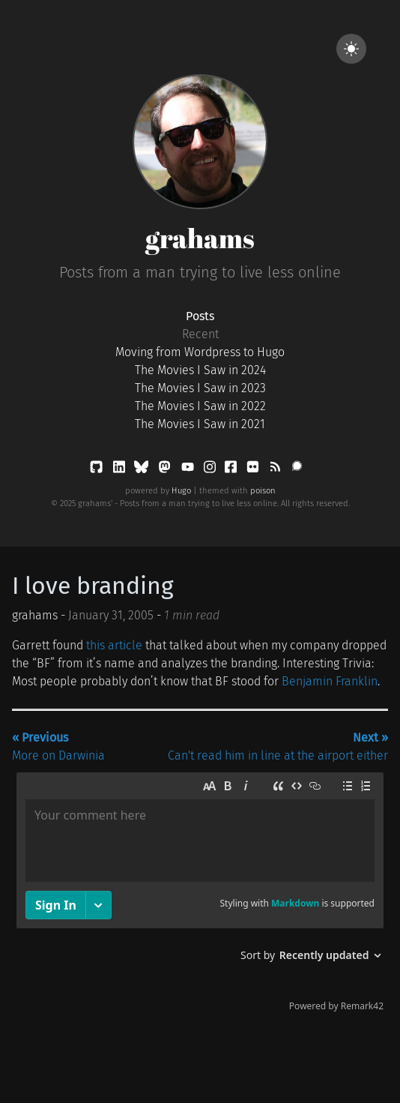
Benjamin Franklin (330, 681)
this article (114, 645)
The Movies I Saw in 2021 (200, 424)
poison (263, 491)
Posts (200, 316)
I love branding (93, 585)
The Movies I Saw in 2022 (200, 406)
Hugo (181, 491)
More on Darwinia (58, 746)
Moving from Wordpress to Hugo (200, 352)
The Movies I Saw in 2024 (200, 370)
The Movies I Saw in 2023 (200, 388)
